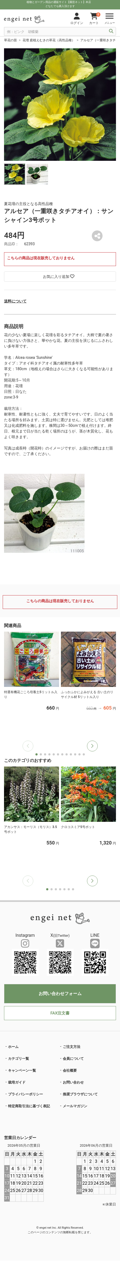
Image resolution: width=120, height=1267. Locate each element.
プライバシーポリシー (25, 1094)
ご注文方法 (71, 1047)
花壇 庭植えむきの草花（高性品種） (49, 40)
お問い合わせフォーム (60, 993)
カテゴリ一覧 (18, 1059)
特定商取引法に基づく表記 (29, 1106)
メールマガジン (75, 1106)
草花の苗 (10, 40)
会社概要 (70, 1070)
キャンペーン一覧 (22, 1070)
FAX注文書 (60, 1013)
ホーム (13, 1047)
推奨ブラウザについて (80, 1094)
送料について (15, 301)
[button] (92, 746)
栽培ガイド (17, 1082)
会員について (73, 1059)
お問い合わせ (73, 1082)
